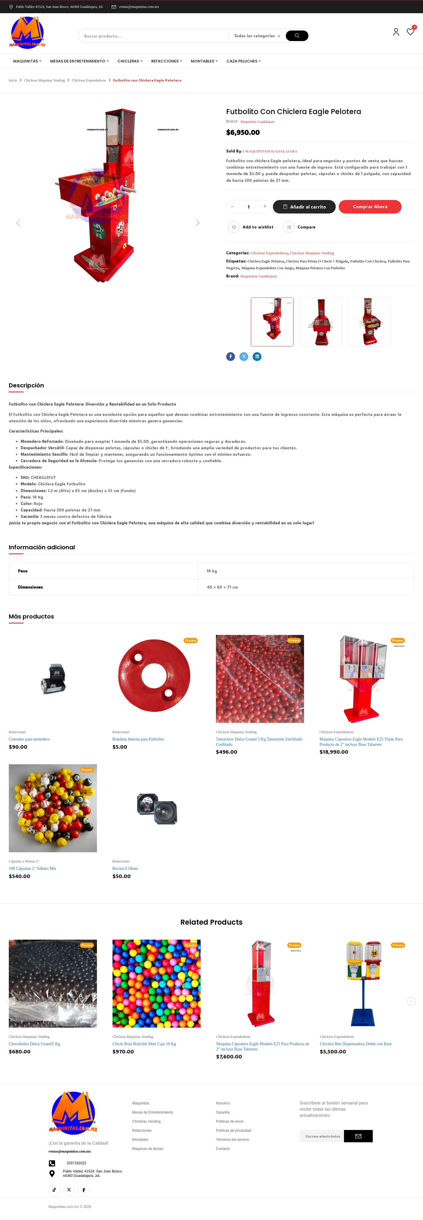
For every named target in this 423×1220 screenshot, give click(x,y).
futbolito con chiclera (368, 261)
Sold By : (235, 150)
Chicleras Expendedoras (89, 80)
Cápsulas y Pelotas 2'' (24, 861)
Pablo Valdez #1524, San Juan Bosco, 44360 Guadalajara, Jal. (56, 7)
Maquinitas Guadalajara (257, 122)
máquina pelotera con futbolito (320, 268)
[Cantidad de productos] (248, 207)
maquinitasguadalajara (271, 151)
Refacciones (17, 732)
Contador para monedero (29, 739)
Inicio (13, 80)
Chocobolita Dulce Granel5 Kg (34, 1044)
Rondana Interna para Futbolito (138, 739)
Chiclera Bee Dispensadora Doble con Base (356, 1044)
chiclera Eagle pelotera (266, 261)
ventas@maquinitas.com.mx (139, 7)
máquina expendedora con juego (267, 268)
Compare (306, 226)
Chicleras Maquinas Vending (44, 80)
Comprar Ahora (370, 206)
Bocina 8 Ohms (125, 868)
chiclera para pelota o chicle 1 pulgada (317, 261)
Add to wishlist (258, 226)
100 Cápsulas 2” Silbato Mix (32, 868)
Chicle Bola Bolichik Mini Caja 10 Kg (144, 1044)
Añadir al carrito (308, 207)
